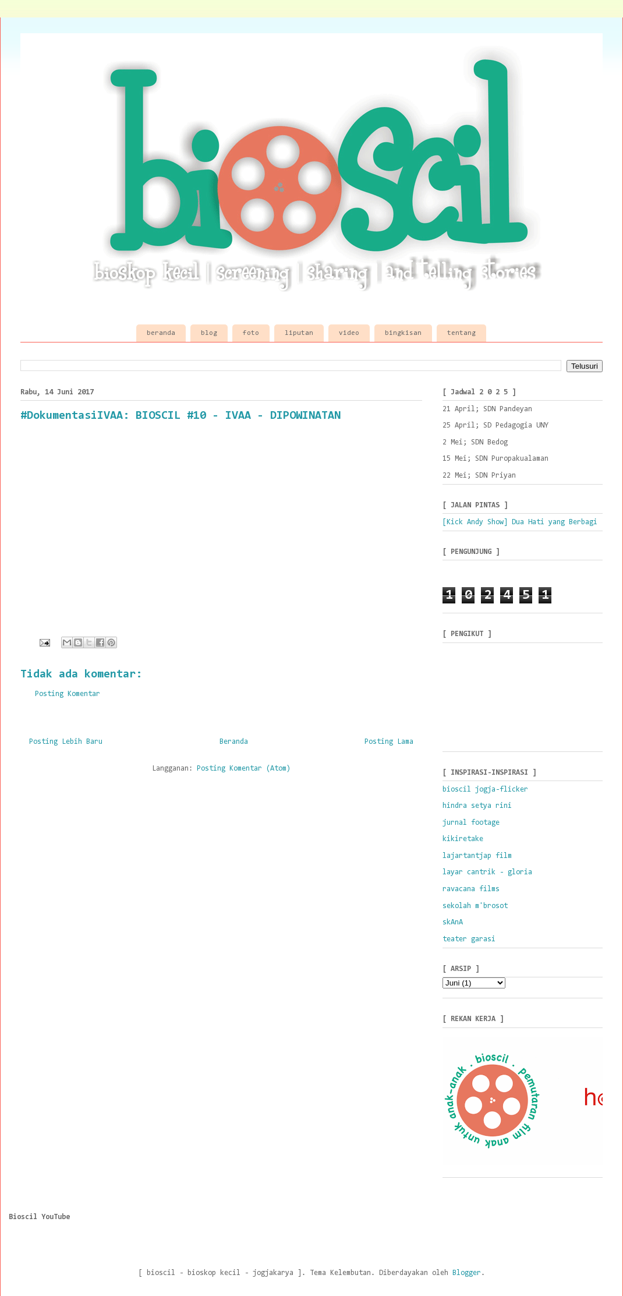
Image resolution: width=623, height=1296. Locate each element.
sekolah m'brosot (475, 906)
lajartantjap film (477, 856)
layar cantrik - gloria (487, 872)
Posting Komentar (67, 694)
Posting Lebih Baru (65, 742)
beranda (161, 333)
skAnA (453, 922)
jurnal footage (471, 823)
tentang (461, 333)
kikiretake (463, 839)
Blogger (466, 1273)
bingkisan (403, 333)
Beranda (234, 742)
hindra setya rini (477, 806)
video (349, 333)
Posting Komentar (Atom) (244, 768)
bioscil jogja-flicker (485, 789)
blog (209, 333)
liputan (299, 333)
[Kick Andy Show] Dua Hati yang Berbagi (520, 522)
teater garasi (469, 939)
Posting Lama (388, 742)
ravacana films (471, 889)
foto (251, 333)
